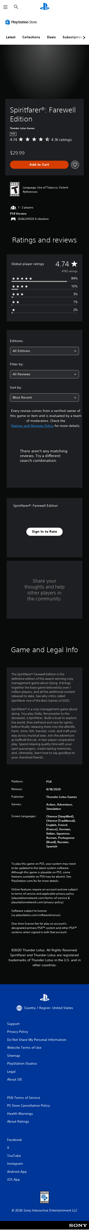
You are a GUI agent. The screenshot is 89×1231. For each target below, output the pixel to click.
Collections (31, 37)
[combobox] (44, 351)
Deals (51, 37)
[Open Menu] (5, 7)
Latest (10, 37)
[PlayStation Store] (22, 22)
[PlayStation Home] (45, 7)
